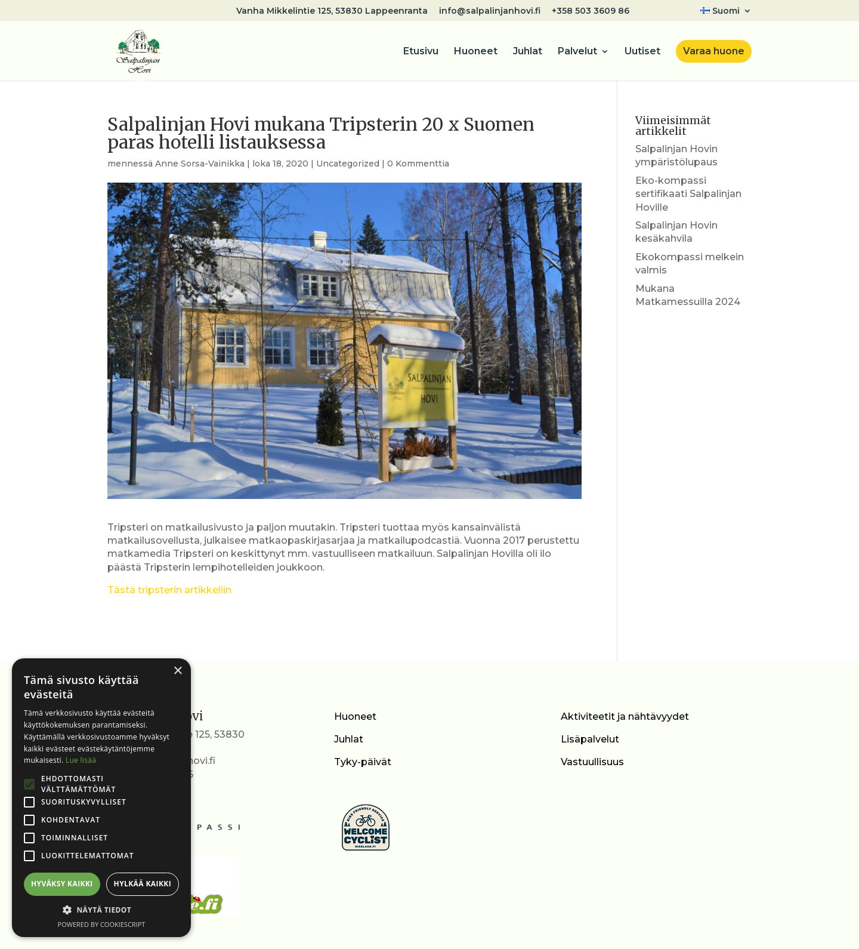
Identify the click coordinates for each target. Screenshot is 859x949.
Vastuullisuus (592, 762)
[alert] (101, 797)
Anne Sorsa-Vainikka (200, 163)
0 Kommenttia (418, 163)
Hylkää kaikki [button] (142, 884)
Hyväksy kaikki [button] (62, 884)
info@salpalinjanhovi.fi (489, 11)
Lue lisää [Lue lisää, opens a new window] (81, 760)
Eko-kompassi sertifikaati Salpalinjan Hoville (688, 194)
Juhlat (527, 52)
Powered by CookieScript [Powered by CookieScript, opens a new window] (102, 924)
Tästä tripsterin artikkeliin (169, 590)
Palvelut (577, 52)
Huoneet (476, 52)
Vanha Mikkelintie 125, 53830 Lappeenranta (332, 11)
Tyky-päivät (362, 762)
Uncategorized (347, 163)
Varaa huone (713, 51)
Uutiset (642, 52)
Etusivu (420, 52)
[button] (101, 910)
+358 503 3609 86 (590, 11)
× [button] (177, 671)
